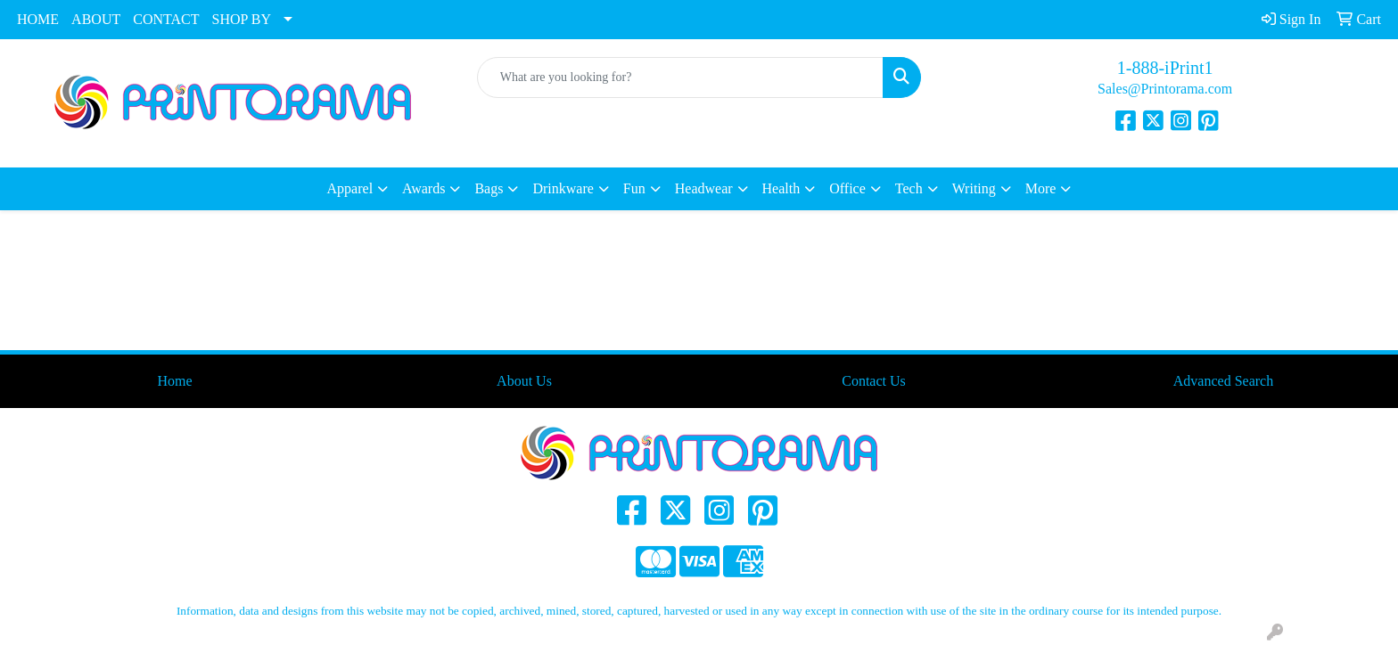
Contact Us (874, 380)
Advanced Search (1223, 380)
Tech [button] (909, 188)
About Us (524, 380)
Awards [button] (423, 188)
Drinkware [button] (562, 188)
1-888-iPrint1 (1165, 68)
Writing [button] (974, 188)
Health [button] (781, 188)
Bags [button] (488, 188)
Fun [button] (634, 188)
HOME (38, 19)
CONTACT (166, 19)
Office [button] (847, 188)
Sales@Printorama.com (1165, 88)
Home (174, 380)
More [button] (1041, 188)
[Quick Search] (680, 77)
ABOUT (95, 19)
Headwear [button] (704, 188)
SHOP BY (242, 19)
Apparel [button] (350, 188)
